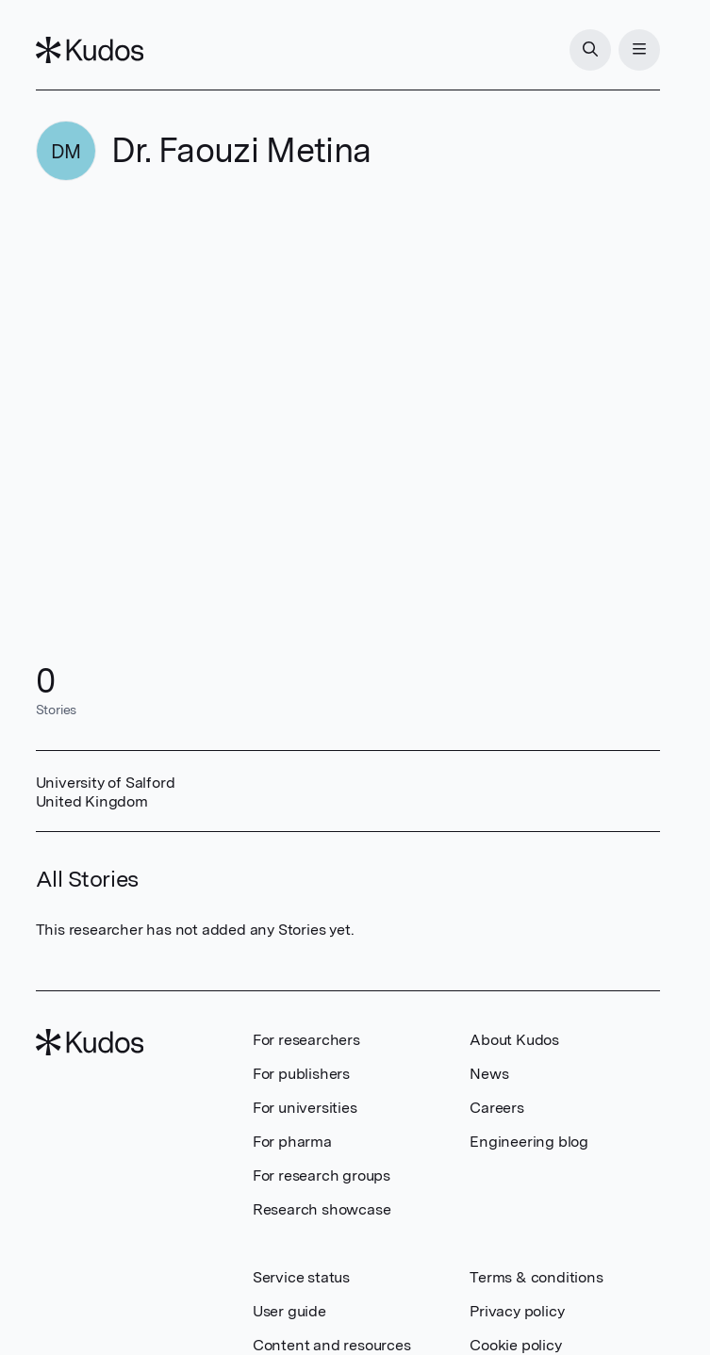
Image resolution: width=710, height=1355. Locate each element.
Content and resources (332, 1345)
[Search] (590, 50)
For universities (305, 1108)
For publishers (301, 1074)
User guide (289, 1311)
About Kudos (514, 1040)
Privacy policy (517, 1311)
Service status (301, 1277)
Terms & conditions (536, 1277)
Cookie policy (515, 1345)
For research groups (321, 1175)
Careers (497, 1108)
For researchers (306, 1040)
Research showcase (322, 1209)
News (489, 1074)
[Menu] (639, 50)
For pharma (292, 1142)
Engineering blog (529, 1142)
